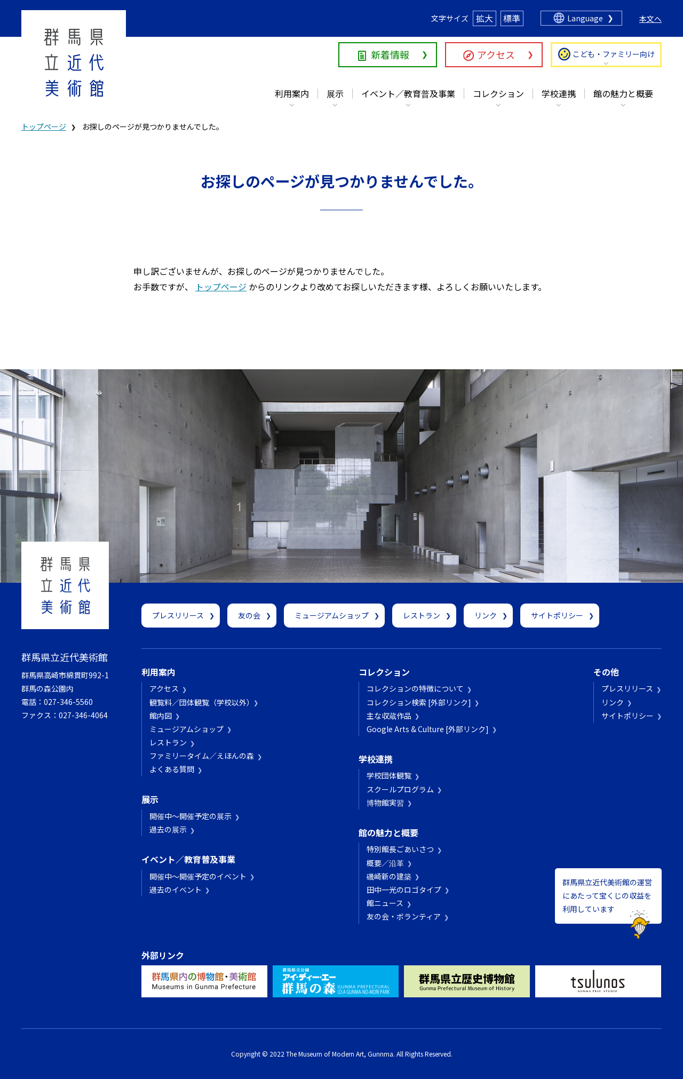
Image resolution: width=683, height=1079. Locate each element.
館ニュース (385, 903)
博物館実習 (385, 802)
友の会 (249, 615)
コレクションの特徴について (415, 688)
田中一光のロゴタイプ (404, 889)
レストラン (421, 615)
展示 (335, 93)
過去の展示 (168, 829)
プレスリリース (178, 615)
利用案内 (292, 93)
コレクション (498, 93)
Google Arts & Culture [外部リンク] (428, 729)
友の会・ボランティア (404, 916)
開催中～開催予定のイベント (198, 876)
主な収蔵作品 (389, 715)
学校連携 (559, 93)
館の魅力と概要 (623, 93)
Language (585, 18)
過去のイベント (175, 889)
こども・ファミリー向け (614, 54)
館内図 (160, 715)
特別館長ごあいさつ (400, 849)
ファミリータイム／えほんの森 (201, 755)
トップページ (43, 126)
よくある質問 (171, 769)
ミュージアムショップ (332, 615)
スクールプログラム (400, 789)
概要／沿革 (385, 863)
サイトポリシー (557, 615)
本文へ (650, 18)
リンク (485, 615)
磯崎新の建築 (389, 876)
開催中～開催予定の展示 (190, 816)
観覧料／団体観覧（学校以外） (199, 702)
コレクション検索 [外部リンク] (419, 702)
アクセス (496, 54)
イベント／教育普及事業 (408, 93)
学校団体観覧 (389, 775)
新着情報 (390, 54)
